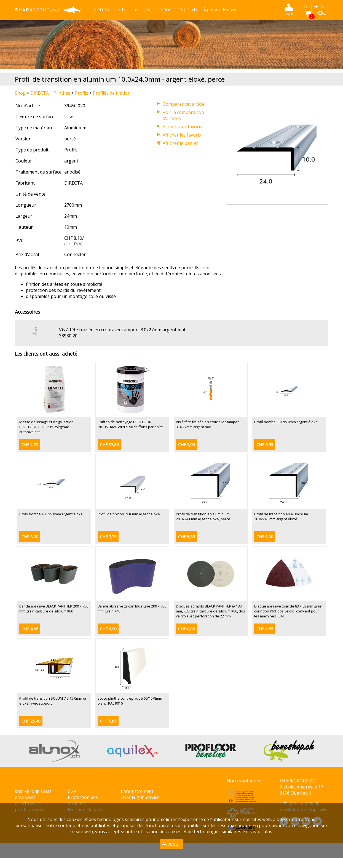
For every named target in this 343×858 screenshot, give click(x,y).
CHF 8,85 (186, 536)
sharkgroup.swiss (33, 791)
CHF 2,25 (30, 444)
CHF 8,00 (30, 536)
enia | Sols (144, 9)
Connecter (75, 254)
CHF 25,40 (31, 721)
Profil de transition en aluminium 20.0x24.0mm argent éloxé (281, 516)
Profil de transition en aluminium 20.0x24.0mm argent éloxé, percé (203, 516)
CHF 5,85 (108, 721)
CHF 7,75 (108, 536)
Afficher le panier (180, 143)
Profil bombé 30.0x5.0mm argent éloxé (286, 421)
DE (307, 6)
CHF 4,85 (30, 628)
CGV (72, 791)
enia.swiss (25, 797)
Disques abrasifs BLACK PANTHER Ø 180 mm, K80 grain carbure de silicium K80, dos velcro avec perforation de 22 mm (210, 611)
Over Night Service (140, 797)
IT (324, 6)
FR (315, 6)
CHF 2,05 (186, 444)
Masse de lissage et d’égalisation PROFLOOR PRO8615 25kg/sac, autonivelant (46, 426)
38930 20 (68, 336)
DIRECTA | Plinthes (110, 9)
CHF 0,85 (186, 628)
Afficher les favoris (182, 135)
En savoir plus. (258, 831)
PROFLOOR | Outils (179, 9)
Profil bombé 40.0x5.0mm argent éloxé (51, 513)
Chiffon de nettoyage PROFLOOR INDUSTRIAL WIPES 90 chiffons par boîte (130, 424)
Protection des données (83, 800)
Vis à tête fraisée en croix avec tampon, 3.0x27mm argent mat (122, 330)
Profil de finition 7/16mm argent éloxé (129, 513)
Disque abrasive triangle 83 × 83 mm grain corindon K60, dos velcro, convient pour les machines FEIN (288, 611)
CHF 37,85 (109, 444)
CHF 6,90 (108, 628)
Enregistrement (137, 791)
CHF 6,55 (264, 444)
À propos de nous (219, 9)
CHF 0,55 (264, 628)
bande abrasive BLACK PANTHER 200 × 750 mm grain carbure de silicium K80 (53, 609)
